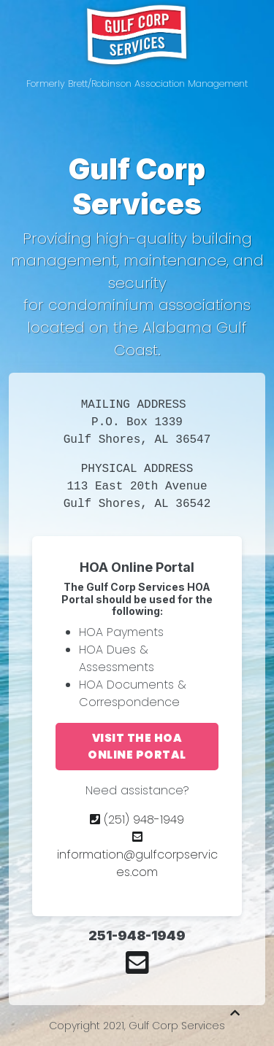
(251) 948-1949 (137, 819)
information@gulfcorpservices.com (137, 855)
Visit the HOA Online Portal (137, 746)
